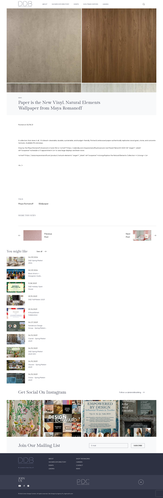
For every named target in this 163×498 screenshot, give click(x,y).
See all (39, 251)
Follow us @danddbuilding (130, 392)
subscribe (138, 446)
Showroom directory (57, 462)
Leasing (106, 4)
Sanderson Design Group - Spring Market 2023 (36, 327)
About (44, 4)
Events (76, 4)
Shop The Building (83, 459)
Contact (79, 465)
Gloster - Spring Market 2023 (37, 366)
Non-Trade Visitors (90, 4)
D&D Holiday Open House (35, 288)
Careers (79, 462)
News (78, 468)
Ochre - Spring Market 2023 (36, 379)
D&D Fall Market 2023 (36, 300)
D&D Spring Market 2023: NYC (35, 353)
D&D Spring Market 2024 (35, 262)
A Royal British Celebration (33, 314)
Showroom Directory (60, 4)
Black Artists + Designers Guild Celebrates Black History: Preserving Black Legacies (35, 275)
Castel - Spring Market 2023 (37, 340)
